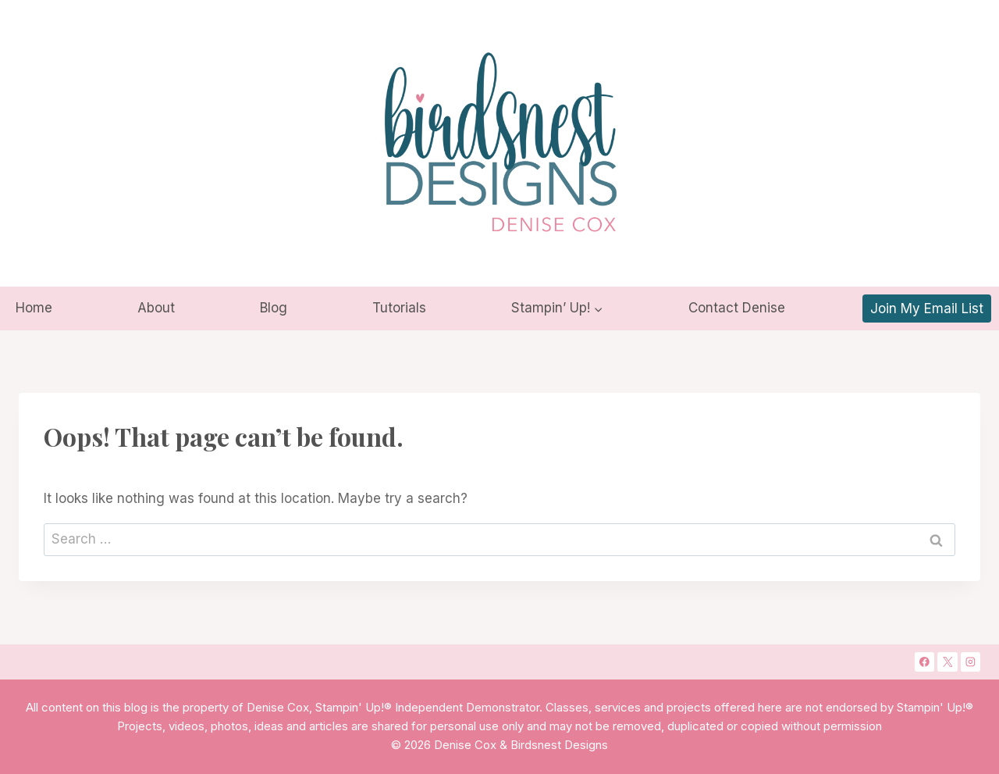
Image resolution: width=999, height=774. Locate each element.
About (156, 308)
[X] (947, 662)
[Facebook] (925, 662)
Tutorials (399, 308)
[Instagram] (971, 662)
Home (34, 308)
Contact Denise (736, 308)
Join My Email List (926, 308)
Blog (273, 308)
